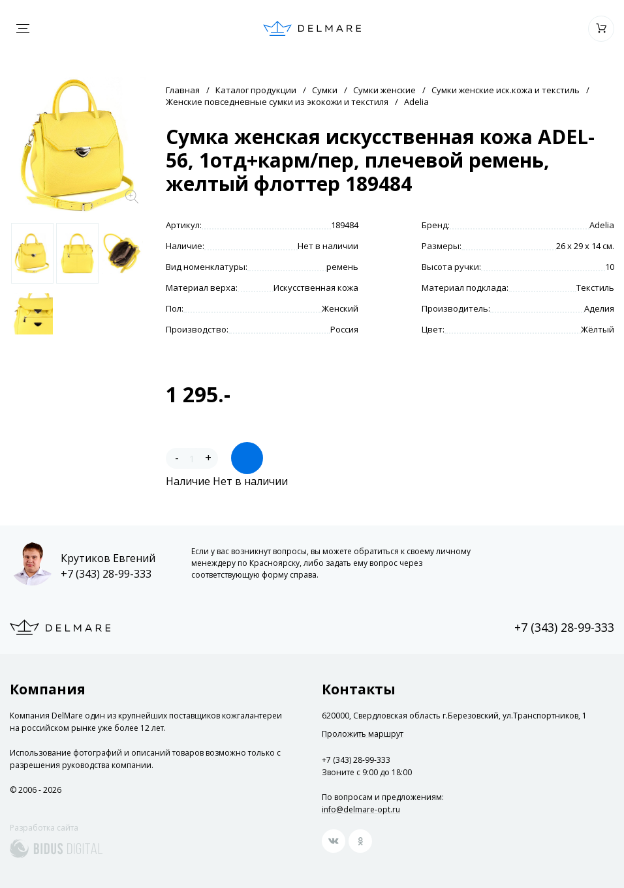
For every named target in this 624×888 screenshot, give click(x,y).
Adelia (416, 102)
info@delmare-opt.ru (361, 809)
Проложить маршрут (362, 734)
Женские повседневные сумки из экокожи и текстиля (277, 102)
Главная (183, 90)
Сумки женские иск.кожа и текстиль (505, 90)
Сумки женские (384, 90)
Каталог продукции (255, 90)
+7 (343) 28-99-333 (106, 574)
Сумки (324, 90)
